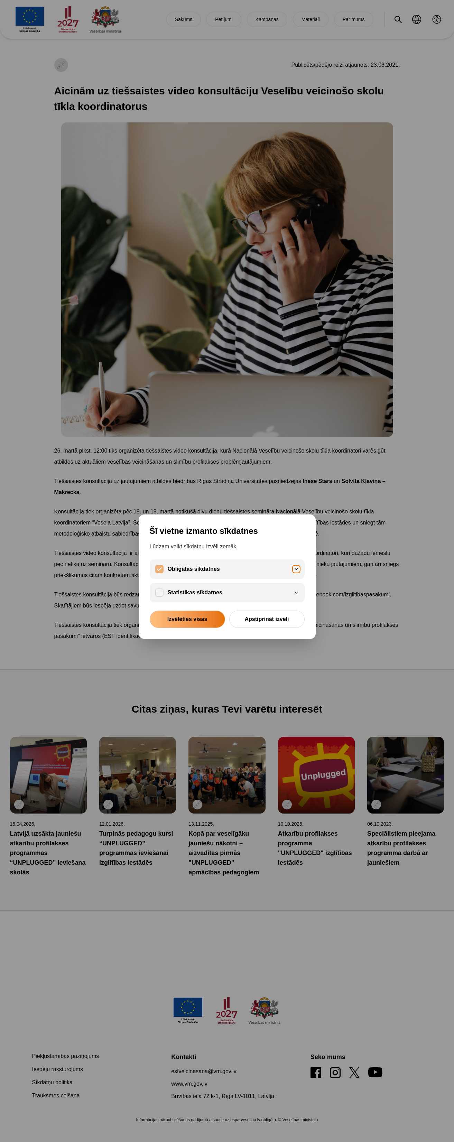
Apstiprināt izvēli (266, 619)
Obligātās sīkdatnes (233, 569)
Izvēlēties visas (187, 619)
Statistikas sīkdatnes (233, 592)
